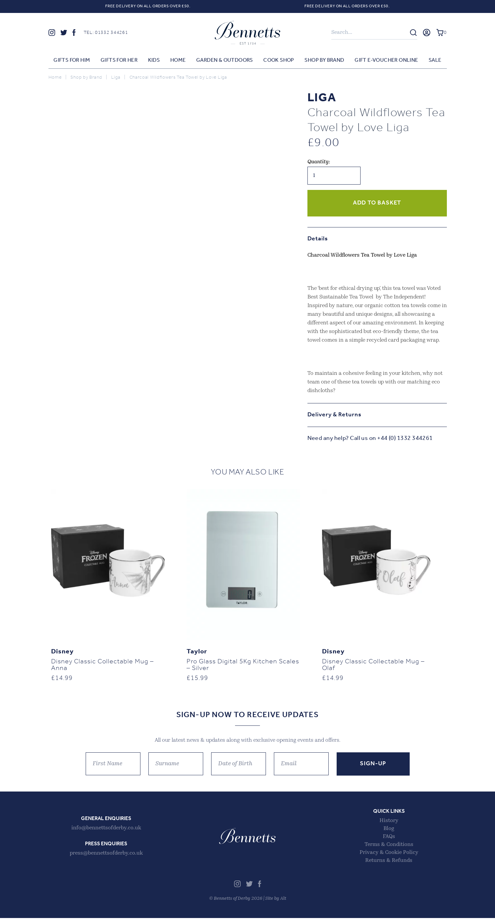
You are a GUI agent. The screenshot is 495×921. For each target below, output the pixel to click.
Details (317, 239)
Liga (116, 77)
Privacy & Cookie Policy (389, 855)
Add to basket (377, 203)
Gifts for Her (119, 60)
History (388, 823)
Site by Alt (275, 901)
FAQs (389, 839)
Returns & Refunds (388, 863)
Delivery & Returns (334, 415)
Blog (388, 831)
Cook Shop (278, 60)
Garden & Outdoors (224, 60)
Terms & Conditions (389, 847)
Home (178, 60)
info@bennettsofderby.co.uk (106, 831)
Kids (154, 60)
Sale (435, 60)
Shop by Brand (324, 60)
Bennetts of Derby (247, 33)
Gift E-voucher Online (386, 60)
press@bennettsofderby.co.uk (106, 856)
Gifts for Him (71, 60)
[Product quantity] (334, 176)
